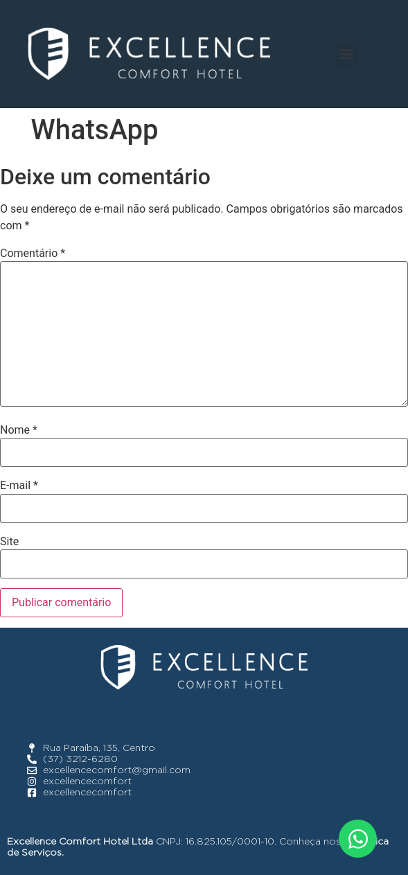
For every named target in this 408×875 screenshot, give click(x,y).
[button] (346, 54)
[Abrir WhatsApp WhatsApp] (358, 839)
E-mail (19, 485)
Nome (18, 430)
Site (9, 541)
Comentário (32, 253)
